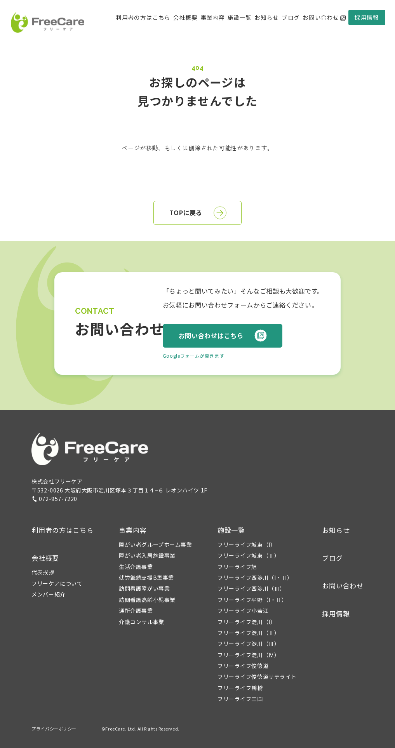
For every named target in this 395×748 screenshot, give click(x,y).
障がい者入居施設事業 (147, 555)
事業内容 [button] (132, 530)
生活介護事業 (136, 567)
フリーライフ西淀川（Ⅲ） (251, 588)
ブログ (291, 17)
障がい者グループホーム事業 (155, 544)
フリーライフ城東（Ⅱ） (249, 555)
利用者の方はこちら (143, 17)
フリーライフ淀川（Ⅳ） (249, 655)
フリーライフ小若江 (243, 610)
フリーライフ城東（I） (247, 544)
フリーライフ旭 (237, 567)
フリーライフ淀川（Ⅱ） (249, 633)
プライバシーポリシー (54, 728)
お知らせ (266, 17)
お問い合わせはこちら (223, 335)
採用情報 (367, 17)
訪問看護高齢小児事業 (147, 600)
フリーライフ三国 (240, 699)
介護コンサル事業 (141, 622)
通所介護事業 (136, 610)
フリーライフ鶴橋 (240, 688)
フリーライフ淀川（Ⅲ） (249, 643)
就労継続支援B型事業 (146, 577)
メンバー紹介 (48, 594)
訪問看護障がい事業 (144, 588)
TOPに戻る (197, 213)
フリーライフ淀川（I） (247, 622)
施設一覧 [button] (231, 530)
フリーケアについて (56, 583)
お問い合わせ (324, 17)
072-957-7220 (54, 499)
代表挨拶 (42, 572)
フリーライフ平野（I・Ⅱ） (252, 600)
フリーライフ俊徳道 (243, 666)
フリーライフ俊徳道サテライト (257, 676)
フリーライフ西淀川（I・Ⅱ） (255, 577)
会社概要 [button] (185, 17)
